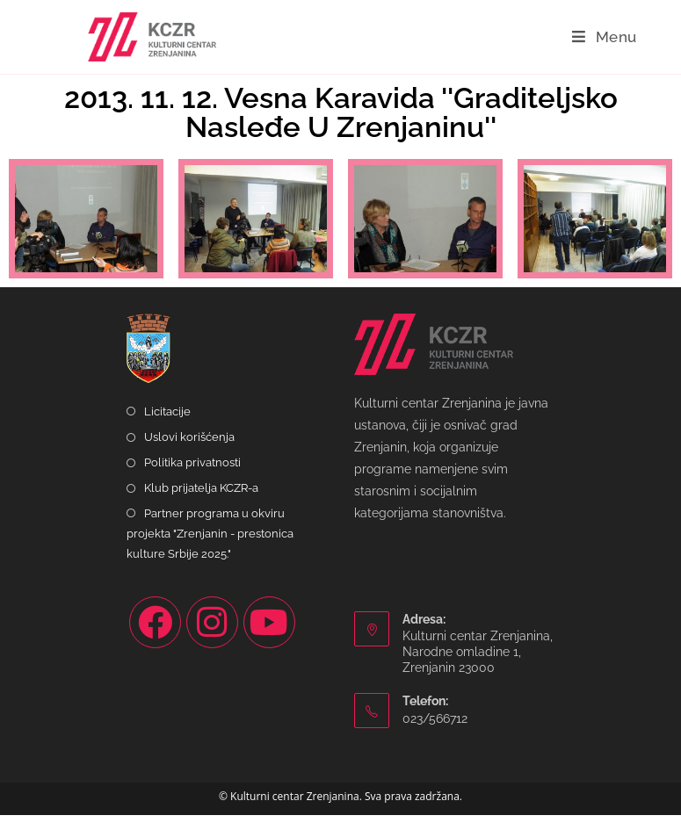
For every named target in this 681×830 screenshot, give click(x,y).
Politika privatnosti (192, 477)
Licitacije (167, 426)
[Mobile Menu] (604, 37)
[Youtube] (269, 637)
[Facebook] (155, 637)
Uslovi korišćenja (189, 451)
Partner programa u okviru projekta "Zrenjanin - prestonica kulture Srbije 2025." (210, 549)
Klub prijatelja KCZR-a (201, 502)
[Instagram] (212, 637)
